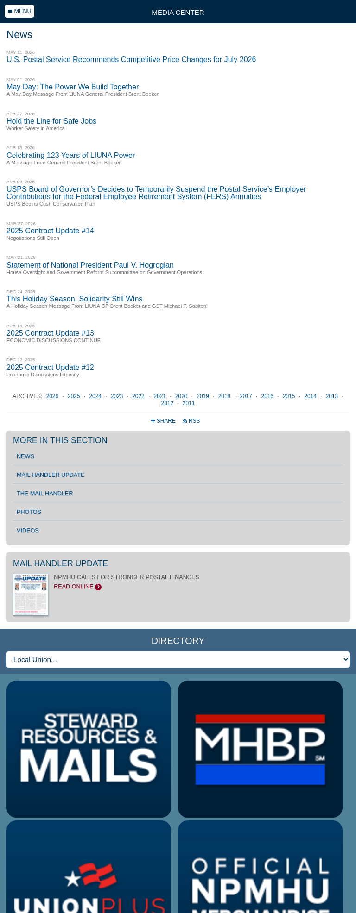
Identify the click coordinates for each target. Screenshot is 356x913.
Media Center (178, 12)
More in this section (60, 440)
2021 (161, 396)
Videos (28, 530)
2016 (268, 396)
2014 (311, 396)
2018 (225, 396)
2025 (75, 396)
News (25, 456)
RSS (191, 421)
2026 (53, 396)
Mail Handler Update (50, 475)
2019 (203, 396)
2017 (247, 396)
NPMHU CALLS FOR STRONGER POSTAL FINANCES (178, 582)
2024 (96, 396)
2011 (189, 403)
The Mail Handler (45, 493)
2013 (333, 396)
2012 (168, 403)
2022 (139, 396)
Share (164, 421)
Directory (178, 641)
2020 (182, 396)
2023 (118, 396)
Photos (29, 512)
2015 (290, 396)
